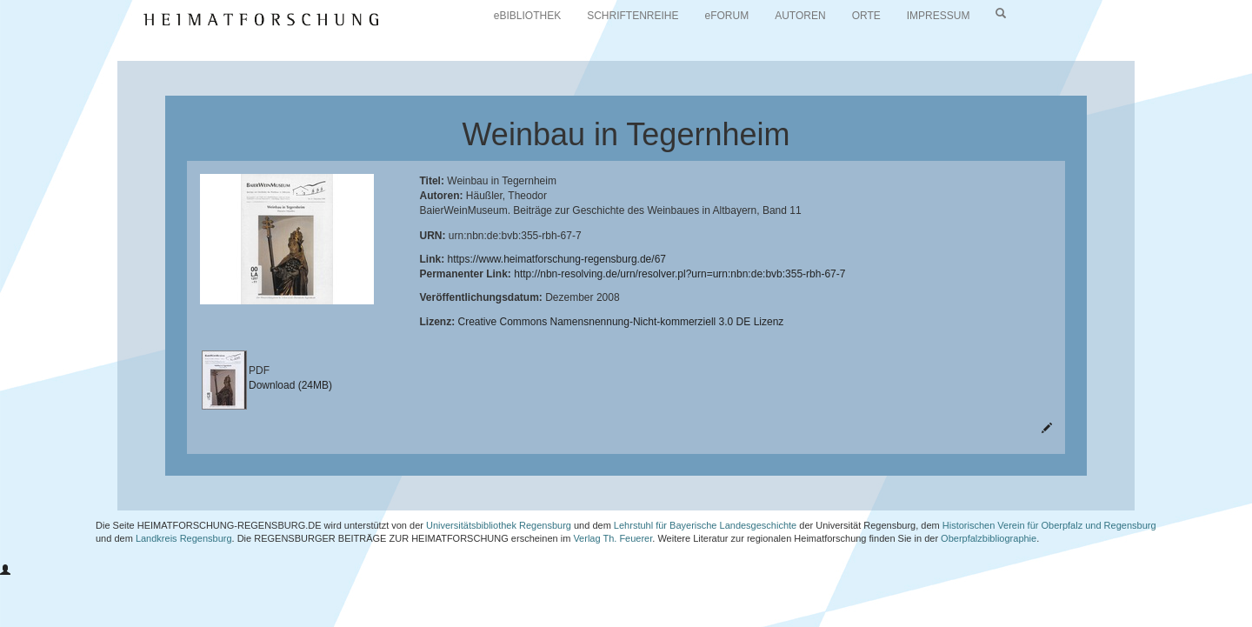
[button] (5, 570)
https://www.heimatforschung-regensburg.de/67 (557, 259)
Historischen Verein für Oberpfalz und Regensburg (1049, 525)
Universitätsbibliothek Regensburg (498, 525)
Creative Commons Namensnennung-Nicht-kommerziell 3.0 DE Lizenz (621, 322)
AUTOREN (800, 16)
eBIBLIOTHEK (527, 16)
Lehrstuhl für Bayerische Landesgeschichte (705, 525)
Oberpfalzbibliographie (988, 538)
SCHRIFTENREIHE (632, 16)
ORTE (866, 16)
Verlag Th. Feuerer (612, 538)
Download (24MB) (290, 385)
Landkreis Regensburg (184, 538)
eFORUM (727, 16)
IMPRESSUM (938, 16)
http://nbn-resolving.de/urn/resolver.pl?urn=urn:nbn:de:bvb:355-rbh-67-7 (679, 274)
